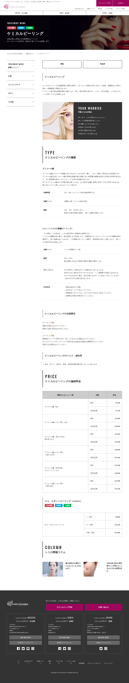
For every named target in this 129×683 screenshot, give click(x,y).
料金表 (100, 8)
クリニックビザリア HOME (14, 53)
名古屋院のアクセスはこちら (26, 643)
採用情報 (81, 662)
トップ (18, 662)
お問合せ (121, 3)
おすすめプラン (79, 8)
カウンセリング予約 (104, 3)
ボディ (10, 94)
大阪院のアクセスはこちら (103, 643)
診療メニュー (91, 8)
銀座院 (64, 13)
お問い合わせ (103, 608)
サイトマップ (108, 662)
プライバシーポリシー (94, 662)
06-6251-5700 (103, 638)
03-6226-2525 (64, 638)
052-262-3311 (26, 638)
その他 (10, 103)
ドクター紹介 (109, 8)
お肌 (10, 76)
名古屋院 (21, 13)
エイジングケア (14, 85)
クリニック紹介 (120, 8)
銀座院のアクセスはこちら (64, 643)
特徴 (62, 65)
